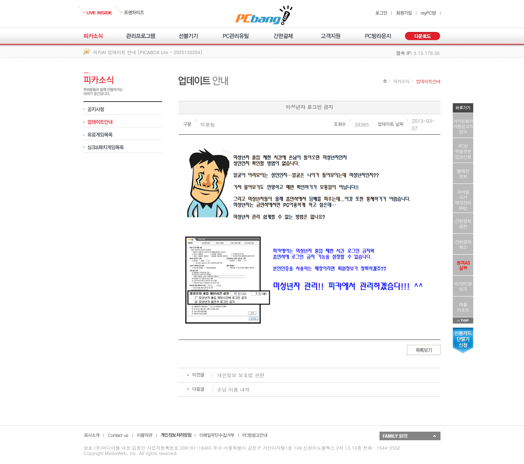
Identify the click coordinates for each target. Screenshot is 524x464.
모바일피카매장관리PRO (463, 200)
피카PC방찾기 (463, 286)
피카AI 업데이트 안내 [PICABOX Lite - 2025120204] (147, 52)
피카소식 (401, 81)
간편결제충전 (463, 223)
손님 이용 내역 (233, 389)
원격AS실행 (463, 265)
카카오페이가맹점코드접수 (463, 126)
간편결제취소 (463, 244)
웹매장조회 (463, 173)
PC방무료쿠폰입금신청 (463, 151)
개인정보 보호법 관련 (240, 374)
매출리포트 (463, 307)
